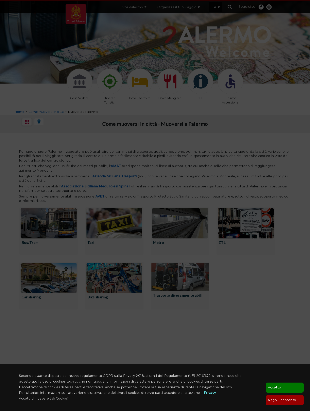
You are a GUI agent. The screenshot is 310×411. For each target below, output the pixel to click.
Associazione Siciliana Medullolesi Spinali (95, 186)
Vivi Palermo (132, 7)
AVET (100, 196)
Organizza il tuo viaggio (176, 7)
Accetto (274, 387)
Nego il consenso (282, 400)
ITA (213, 7)
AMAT (116, 166)
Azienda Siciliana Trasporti (115, 176)
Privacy (210, 393)
